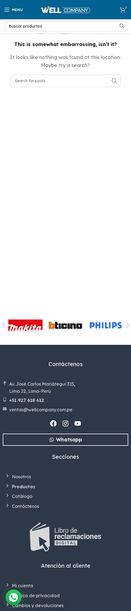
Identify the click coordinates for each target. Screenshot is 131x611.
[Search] (65, 26)
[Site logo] (65, 9)
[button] (3, 325)
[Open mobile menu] (13, 9)
